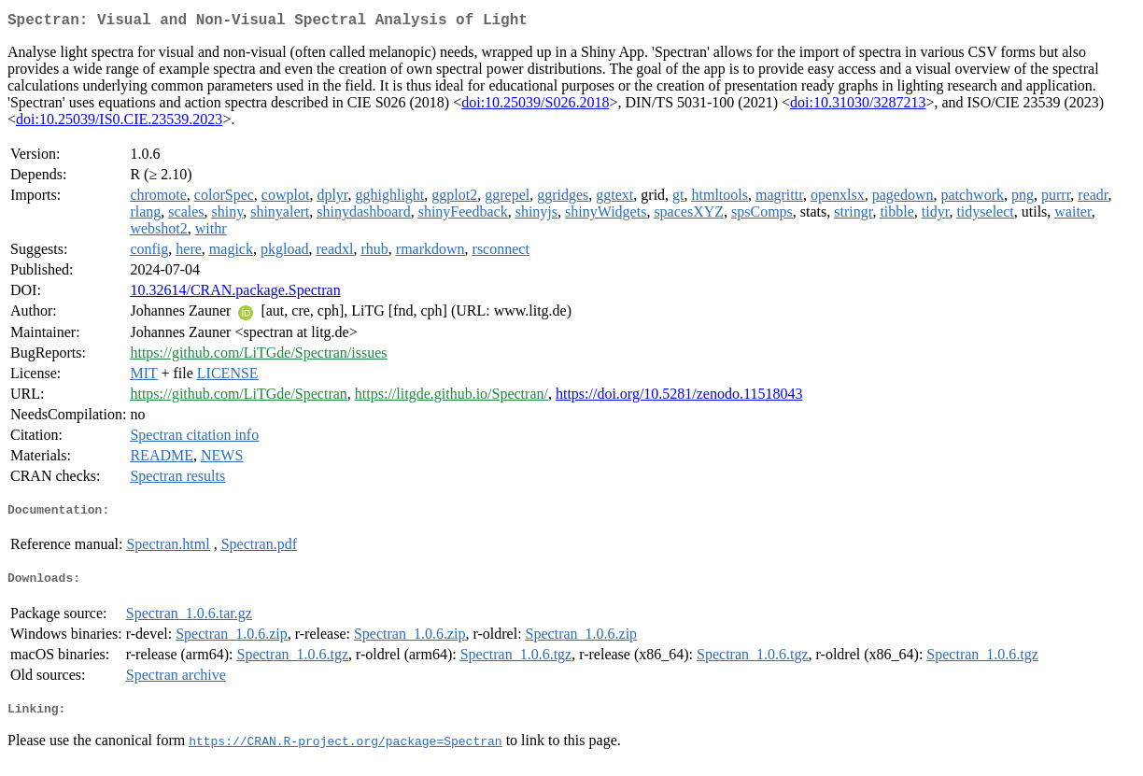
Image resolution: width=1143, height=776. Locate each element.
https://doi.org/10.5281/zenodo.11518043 (679, 397)
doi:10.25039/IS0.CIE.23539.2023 (119, 123)
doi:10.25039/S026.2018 (535, 106)
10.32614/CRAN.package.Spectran (235, 294)
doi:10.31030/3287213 (857, 106)
